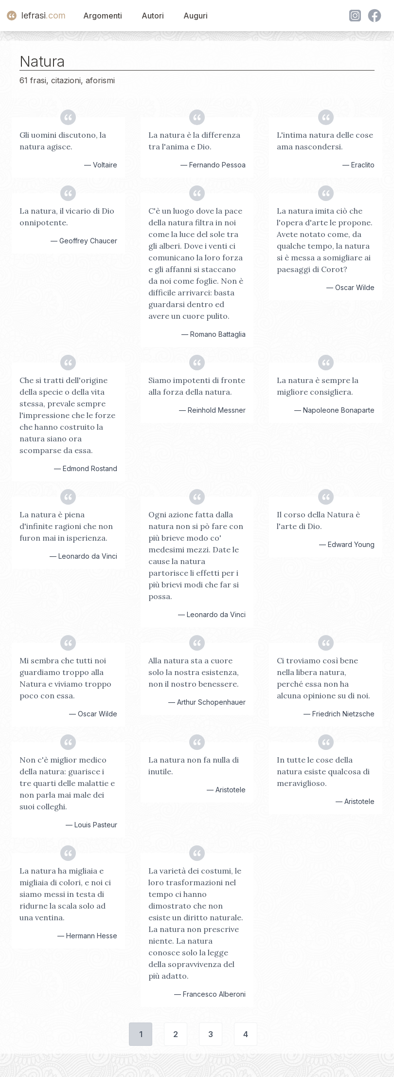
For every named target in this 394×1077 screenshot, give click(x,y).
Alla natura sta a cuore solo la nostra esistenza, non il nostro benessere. (193, 672)
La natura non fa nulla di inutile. (193, 765)
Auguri (195, 15)
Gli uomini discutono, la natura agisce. (62, 140)
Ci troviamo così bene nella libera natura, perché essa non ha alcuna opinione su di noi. (323, 678)
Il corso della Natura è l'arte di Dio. (318, 520)
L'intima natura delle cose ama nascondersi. (325, 140)
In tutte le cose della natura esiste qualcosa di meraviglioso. (323, 771)
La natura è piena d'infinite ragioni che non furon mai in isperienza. (66, 526)
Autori (153, 15)
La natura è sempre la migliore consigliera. (317, 386)
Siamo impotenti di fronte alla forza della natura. (196, 386)
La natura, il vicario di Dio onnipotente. (66, 216)
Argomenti (102, 15)
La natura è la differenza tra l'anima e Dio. (194, 140)
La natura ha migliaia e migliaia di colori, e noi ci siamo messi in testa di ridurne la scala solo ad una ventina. (65, 894)
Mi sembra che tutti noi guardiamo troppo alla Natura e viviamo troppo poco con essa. (65, 678)
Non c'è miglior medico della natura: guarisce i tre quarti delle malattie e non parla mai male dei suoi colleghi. (67, 783)
